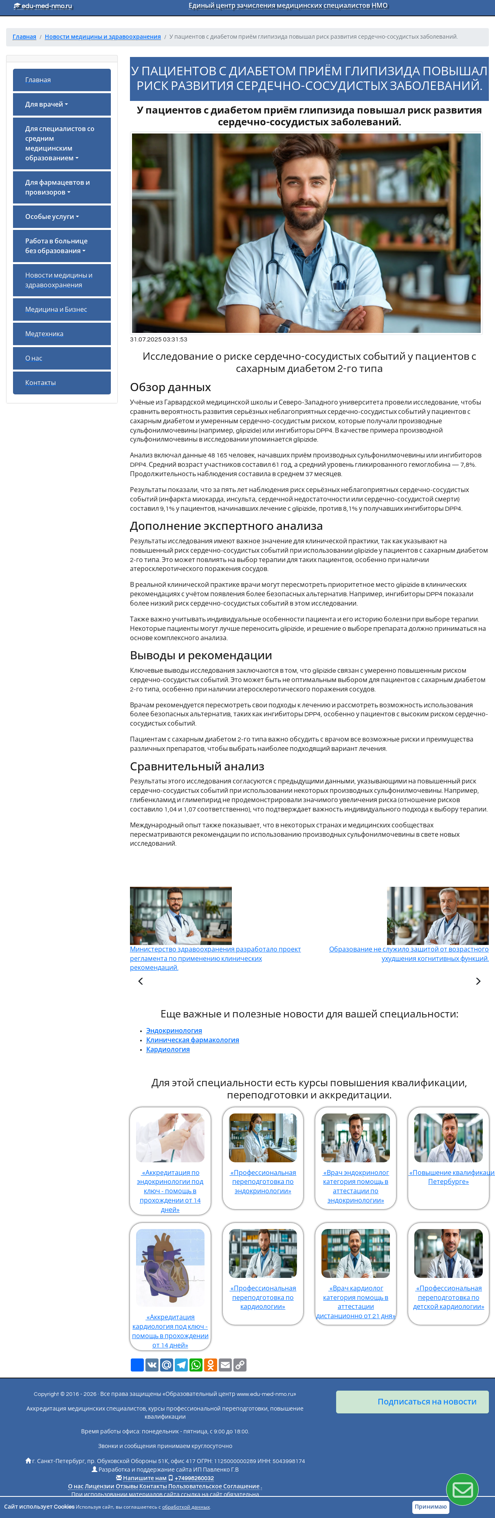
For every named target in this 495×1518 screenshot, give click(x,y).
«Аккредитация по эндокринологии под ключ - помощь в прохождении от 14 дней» (170, 1160)
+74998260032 (194, 1478)
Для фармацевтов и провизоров (57, 187)
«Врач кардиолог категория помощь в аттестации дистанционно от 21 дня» (355, 1271)
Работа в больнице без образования (56, 246)
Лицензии (99, 1487)
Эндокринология (174, 1031)
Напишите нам (145, 1478)
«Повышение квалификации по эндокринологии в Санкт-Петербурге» (448, 1146)
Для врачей (44, 104)
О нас (33, 358)
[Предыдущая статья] (141, 982)
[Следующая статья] (478, 982)
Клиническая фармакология (192, 1040)
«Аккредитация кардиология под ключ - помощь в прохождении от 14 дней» (170, 1286)
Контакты (40, 383)
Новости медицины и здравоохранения (58, 280)
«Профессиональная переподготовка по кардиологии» (263, 1266)
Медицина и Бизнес (56, 309)
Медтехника (44, 334)
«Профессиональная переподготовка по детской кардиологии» (448, 1266)
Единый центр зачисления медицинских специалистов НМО (288, 5)
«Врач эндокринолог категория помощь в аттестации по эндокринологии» (355, 1155)
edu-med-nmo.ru (43, 6)
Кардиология (168, 1049)
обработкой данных (186, 1507)
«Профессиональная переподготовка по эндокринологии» (263, 1151)
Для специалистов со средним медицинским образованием (60, 144)
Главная (38, 80)
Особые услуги (49, 217)
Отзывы (127, 1487)
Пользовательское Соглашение (214, 1487)
